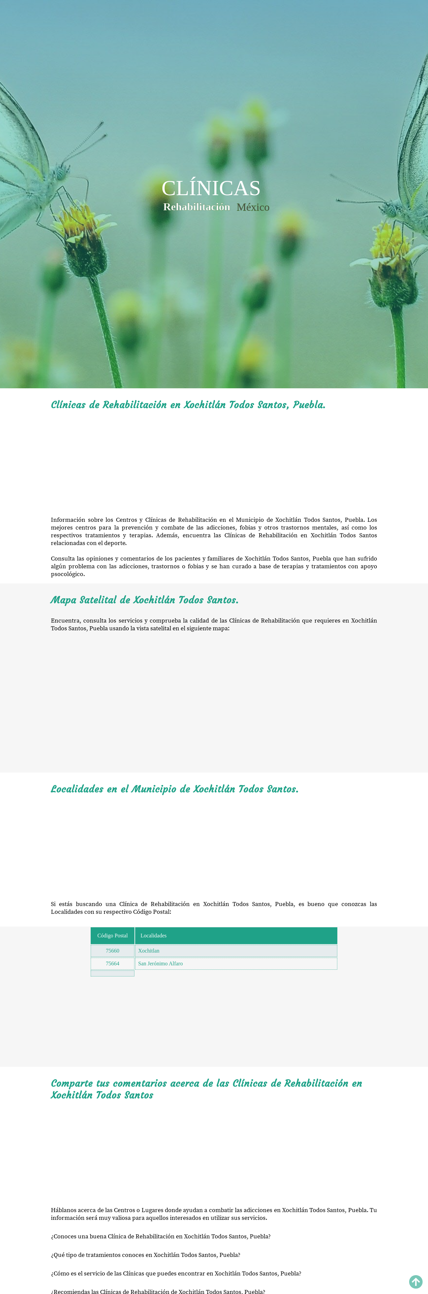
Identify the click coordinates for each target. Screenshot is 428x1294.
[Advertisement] (214, 463)
